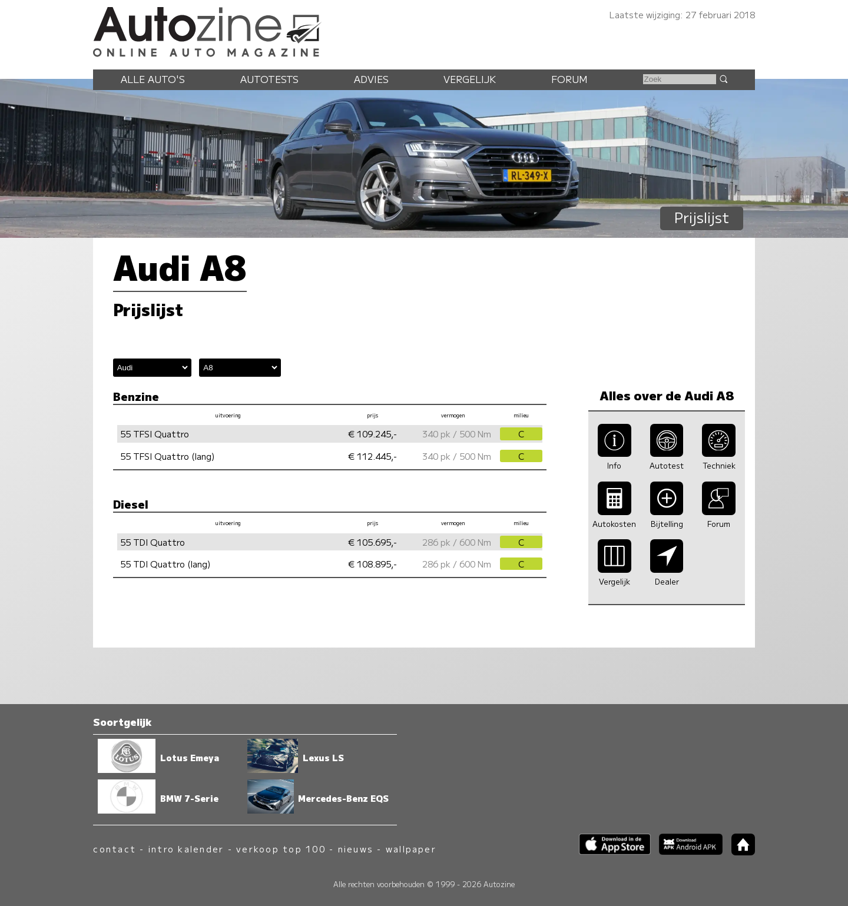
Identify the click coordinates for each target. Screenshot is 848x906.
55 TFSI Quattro (154, 433)
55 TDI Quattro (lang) (165, 563)
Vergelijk (469, 79)
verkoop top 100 (281, 848)
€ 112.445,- (372, 456)
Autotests (269, 79)
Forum (569, 79)
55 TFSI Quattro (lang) (167, 456)
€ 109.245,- (372, 433)
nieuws (355, 848)
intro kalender (186, 848)
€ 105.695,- (372, 542)
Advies (371, 79)
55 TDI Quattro (152, 542)
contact (114, 848)
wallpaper (411, 848)
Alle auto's (153, 79)
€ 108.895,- (372, 563)
